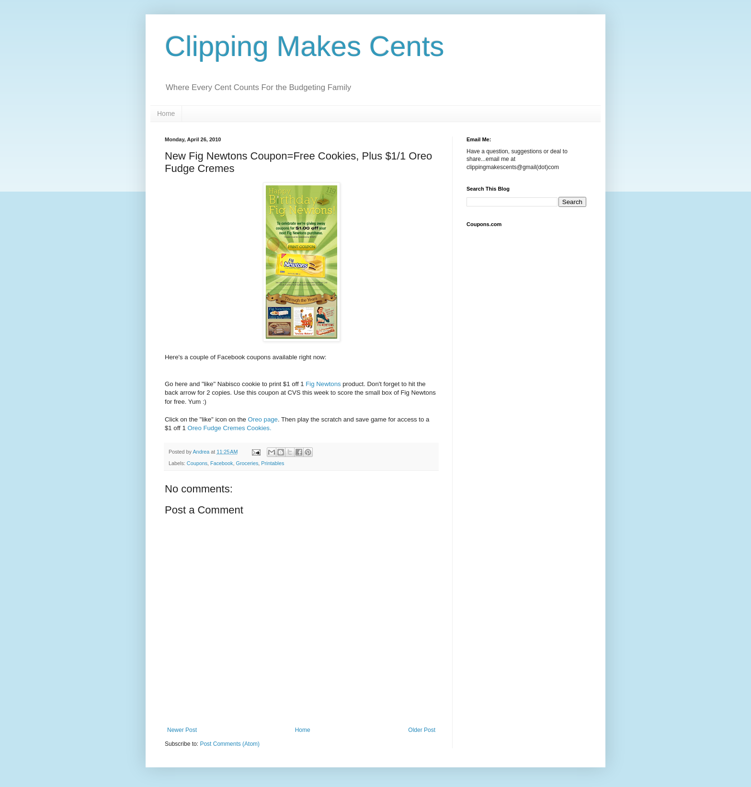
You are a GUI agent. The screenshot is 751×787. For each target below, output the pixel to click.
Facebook (221, 463)
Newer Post (182, 730)
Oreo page (263, 419)
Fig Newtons (323, 384)
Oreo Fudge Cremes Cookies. (229, 428)
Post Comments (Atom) (230, 744)
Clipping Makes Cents (304, 46)
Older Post (421, 730)
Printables (272, 463)
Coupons (197, 463)
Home (166, 113)
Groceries (247, 463)
